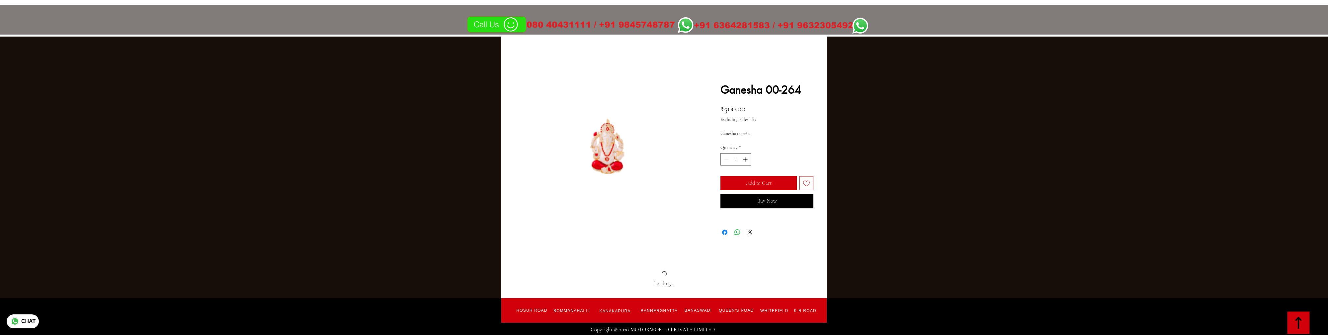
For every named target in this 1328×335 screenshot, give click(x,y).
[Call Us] (496, 24)
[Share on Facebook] (725, 232)
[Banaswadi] (698, 310)
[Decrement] (725, 159)
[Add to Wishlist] (806, 183)
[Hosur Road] (532, 310)
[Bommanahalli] (572, 310)
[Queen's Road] (736, 310)
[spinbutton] (736, 159)
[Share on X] (750, 232)
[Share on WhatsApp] (737, 232)
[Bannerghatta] (659, 310)
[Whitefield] (774, 311)
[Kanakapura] (615, 311)
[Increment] (746, 159)
